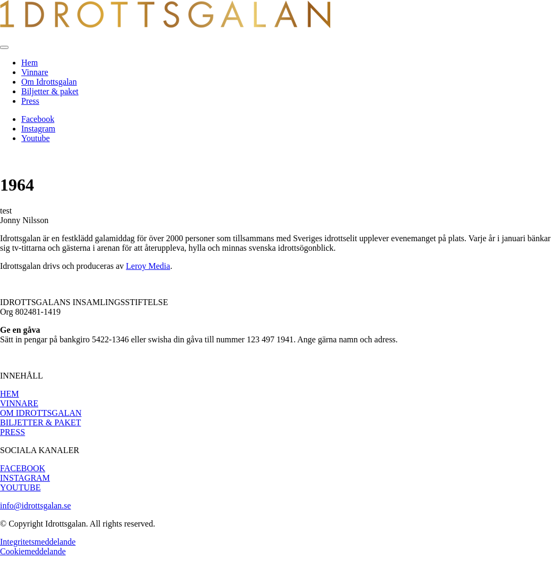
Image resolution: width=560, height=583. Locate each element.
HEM (9, 393)
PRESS (12, 432)
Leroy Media (148, 265)
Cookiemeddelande (33, 551)
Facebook (37, 119)
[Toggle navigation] (4, 47)
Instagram (38, 128)
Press (30, 100)
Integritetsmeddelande (38, 541)
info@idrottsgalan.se (35, 505)
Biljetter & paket (50, 91)
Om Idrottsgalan (49, 81)
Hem (29, 62)
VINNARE (19, 403)
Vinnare (34, 72)
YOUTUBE (20, 487)
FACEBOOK (22, 468)
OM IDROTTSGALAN (40, 412)
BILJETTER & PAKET (40, 422)
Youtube (35, 138)
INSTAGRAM (25, 477)
